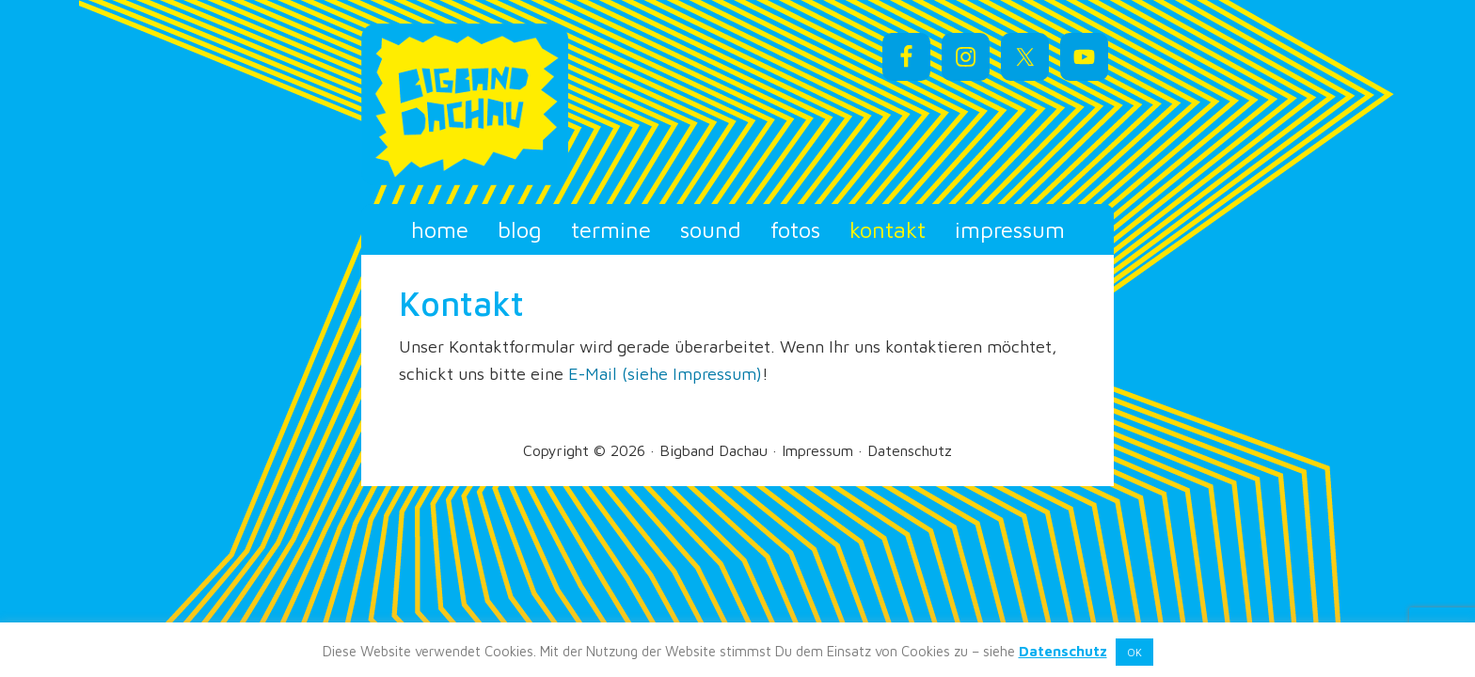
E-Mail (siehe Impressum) (665, 374)
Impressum (817, 450)
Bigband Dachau (530, 104)
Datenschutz (909, 450)
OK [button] (1134, 652)
